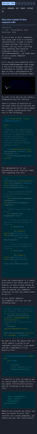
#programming (16, 30)
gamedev (10, 8)
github (30, 8)
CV (3, 11)
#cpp (14, 32)
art (17, 8)
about (23, 8)
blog (4, 8)
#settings (6, 32)
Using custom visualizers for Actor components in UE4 (14, 20)
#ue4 (26, 30)
